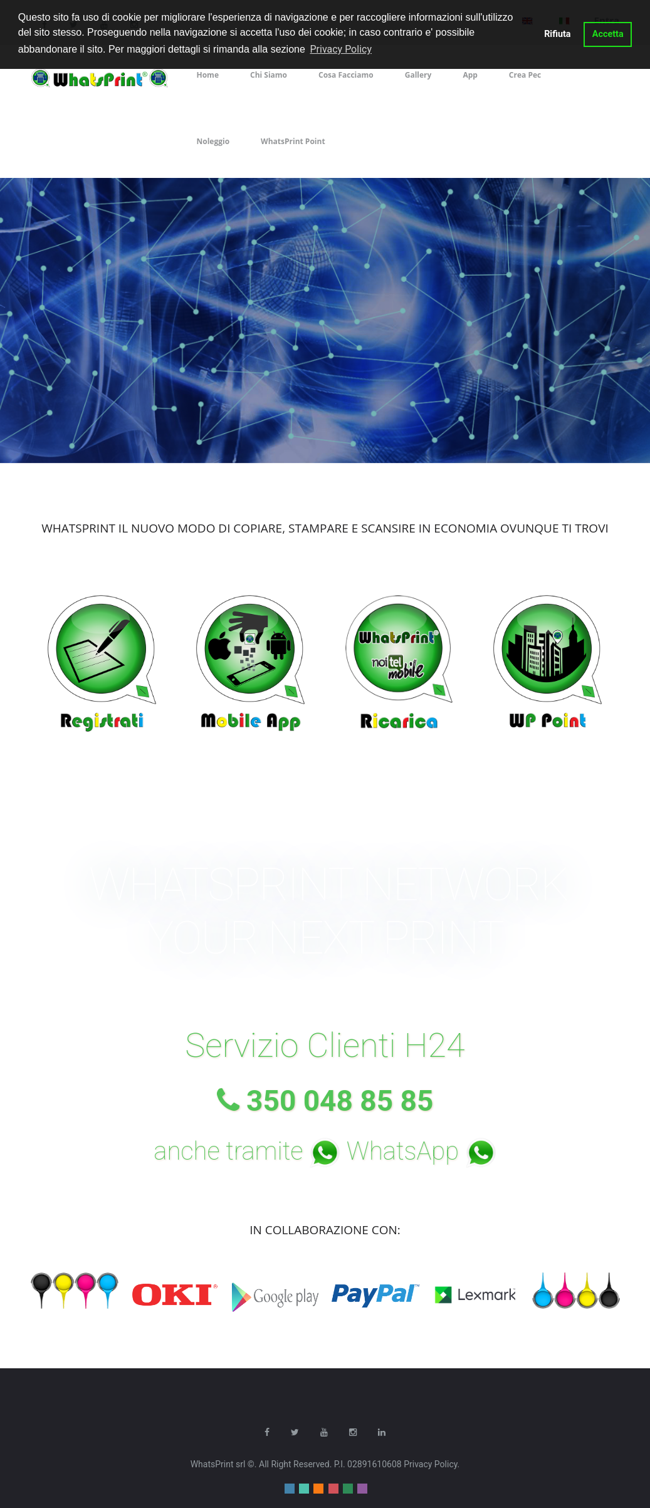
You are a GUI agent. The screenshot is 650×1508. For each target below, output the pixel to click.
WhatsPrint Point (293, 141)
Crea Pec (525, 75)
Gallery (418, 75)
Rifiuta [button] (557, 34)
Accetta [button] (608, 34)
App (470, 75)
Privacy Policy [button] (341, 49)
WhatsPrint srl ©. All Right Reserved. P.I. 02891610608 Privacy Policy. (325, 1464)
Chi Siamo (268, 75)
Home (208, 75)
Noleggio (213, 141)
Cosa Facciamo (346, 75)
